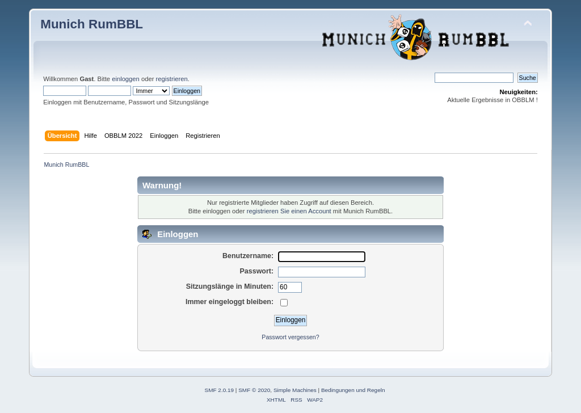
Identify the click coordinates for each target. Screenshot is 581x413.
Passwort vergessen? (290, 337)
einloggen (126, 78)
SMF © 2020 (254, 390)
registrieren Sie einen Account (289, 211)
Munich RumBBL (91, 24)
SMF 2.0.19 (219, 390)
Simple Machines (295, 390)
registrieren (172, 78)
